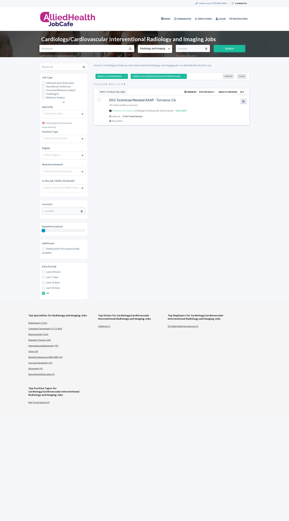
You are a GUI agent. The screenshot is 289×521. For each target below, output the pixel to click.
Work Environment (52, 164)
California (115, 116)
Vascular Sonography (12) (40, 362)
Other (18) (33, 351)
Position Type (50, 131)
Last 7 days (52, 277)
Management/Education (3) (41, 374)
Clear (242, 76)
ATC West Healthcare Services (123, 105)
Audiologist (52, 93)
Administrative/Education (60, 83)
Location (47, 204)
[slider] (43, 230)
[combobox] (155, 49)
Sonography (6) (35, 368)
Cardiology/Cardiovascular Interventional (153, 110)
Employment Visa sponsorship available (60, 250)
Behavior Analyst (55, 97)
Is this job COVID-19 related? (58, 180)
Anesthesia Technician (58, 86)
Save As (228, 76)
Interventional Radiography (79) (43, 345)
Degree (46, 148)
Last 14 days (53, 282)
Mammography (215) (38, 334)
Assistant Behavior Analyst (61, 90)
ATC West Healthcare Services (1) (183, 326)
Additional (48, 243)
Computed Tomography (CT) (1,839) (45, 328)
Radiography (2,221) (37, 322)
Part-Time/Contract (133, 116)
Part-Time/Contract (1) (39, 402)
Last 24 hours (53, 271)
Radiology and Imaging (122, 110)
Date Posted (49, 266)
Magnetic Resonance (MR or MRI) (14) (45, 357)
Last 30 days (53, 287)
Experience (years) (52, 226)
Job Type (47, 77)
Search (229, 48)
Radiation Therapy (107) (39, 340)
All (47, 293)
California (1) (104, 326)
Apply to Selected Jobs (112, 91)
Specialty (47, 107)
